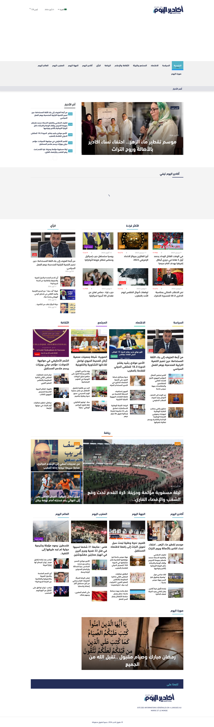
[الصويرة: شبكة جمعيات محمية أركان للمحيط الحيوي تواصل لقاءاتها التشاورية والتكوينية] (89, 341)
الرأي (98, 65)
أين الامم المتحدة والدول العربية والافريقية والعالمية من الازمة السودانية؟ (46, 280)
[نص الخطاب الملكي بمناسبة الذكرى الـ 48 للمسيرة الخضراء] (168, 277)
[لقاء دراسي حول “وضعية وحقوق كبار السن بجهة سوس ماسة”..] (175, 578)
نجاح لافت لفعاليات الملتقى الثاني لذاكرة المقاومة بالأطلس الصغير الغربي (43, 379)
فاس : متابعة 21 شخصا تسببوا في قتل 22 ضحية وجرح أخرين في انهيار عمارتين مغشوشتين (90, 550)
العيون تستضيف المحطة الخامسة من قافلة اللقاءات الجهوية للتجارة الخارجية (119, 395)
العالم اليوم (43, 65)
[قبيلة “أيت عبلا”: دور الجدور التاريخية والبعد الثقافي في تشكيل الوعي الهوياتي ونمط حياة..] (67, 294)
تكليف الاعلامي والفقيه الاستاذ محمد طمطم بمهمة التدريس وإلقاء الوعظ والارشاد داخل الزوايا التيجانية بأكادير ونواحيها (157, 561)
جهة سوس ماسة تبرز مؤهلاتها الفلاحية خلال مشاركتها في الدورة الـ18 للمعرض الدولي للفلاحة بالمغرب (119, 562)
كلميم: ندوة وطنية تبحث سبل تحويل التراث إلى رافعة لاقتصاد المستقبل (128, 546)
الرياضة (108, 65)
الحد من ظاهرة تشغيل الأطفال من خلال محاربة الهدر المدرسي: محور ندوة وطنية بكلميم (80, 392)
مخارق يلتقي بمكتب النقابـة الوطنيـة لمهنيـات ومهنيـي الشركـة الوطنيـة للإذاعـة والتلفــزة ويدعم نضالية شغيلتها (156, 415)
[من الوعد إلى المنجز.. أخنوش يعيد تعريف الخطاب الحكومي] (175, 399)
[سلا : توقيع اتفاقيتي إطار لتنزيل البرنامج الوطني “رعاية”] (99, 406)
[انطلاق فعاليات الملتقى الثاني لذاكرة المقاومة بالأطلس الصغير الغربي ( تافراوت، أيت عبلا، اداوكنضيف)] (137, 578)
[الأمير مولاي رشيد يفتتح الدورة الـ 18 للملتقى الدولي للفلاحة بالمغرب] (127, 344)
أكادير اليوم (87, 65)
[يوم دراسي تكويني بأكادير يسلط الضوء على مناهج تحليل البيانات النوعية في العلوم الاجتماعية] (99, 375)
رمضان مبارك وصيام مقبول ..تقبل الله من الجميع (132, 659)
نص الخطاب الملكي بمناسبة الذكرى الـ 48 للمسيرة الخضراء (168, 294)
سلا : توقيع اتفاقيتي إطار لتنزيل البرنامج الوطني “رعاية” (82, 404)
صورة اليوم (176, 74)
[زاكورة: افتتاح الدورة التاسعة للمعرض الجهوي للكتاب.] (61, 393)
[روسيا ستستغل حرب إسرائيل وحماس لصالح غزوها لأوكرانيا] (98, 241)
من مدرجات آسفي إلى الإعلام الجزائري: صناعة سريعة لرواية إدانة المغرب (58, 465)
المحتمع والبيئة (140, 65)
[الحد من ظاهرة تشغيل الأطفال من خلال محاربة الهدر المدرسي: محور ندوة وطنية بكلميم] (99, 392)
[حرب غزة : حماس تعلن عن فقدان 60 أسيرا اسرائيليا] (98, 277)
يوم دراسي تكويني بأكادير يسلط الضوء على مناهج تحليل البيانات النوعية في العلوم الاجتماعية (80, 376)
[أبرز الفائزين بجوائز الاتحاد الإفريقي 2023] (133, 241)
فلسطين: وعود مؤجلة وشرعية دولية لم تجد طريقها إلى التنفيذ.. (52, 549)
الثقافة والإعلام (122, 65)
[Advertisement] (107, 40)
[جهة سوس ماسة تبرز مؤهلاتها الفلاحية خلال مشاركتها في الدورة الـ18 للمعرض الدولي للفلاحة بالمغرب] (137, 561)
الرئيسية (177, 65)
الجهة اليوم (73, 65)
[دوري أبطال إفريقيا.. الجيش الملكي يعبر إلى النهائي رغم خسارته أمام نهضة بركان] (57, 488)
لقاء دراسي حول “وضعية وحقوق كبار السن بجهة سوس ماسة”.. (158, 578)
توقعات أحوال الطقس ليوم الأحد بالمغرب (134, 294)
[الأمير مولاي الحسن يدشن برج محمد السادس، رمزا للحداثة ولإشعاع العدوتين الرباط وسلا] (99, 565)
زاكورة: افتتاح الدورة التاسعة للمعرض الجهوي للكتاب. (44, 391)
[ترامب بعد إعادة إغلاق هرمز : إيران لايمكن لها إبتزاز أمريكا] (61, 563)
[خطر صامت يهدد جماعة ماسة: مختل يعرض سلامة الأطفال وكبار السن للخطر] (137, 594)
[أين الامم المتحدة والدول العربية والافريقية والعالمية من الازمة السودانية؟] (67, 281)
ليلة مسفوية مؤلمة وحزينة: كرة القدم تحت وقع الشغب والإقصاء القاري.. (134, 495)
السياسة (166, 65)
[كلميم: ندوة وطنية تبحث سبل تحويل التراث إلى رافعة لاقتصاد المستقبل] (127, 530)
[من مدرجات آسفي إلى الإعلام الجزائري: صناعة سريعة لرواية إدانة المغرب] (57, 455)
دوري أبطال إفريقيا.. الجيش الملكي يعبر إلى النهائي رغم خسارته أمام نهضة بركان (57, 498)
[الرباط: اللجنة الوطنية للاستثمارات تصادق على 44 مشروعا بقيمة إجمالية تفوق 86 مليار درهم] (137, 409)
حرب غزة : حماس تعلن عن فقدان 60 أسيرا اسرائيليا (100, 294)
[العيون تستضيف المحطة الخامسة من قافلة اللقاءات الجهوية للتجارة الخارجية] (137, 395)
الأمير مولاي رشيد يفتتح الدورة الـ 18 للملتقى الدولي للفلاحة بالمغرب (129, 366)
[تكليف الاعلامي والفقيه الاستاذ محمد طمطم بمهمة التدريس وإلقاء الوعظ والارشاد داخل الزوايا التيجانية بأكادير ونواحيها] (175, 558)
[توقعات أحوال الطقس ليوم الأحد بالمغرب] (133, 277)
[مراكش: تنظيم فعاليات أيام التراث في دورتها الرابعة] (61, 406)
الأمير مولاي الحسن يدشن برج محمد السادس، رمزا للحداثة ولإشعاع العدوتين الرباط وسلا (81, 566)
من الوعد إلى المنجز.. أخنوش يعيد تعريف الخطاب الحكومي (158, 397)
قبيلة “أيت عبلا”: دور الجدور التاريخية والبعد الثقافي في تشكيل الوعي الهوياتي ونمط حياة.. (45, 293)
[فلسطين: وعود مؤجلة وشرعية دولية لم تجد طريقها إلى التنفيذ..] (51, 531)
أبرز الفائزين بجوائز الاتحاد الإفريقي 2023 (136, 258)
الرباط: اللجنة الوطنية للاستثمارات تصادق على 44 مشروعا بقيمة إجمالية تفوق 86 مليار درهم (119, 411)
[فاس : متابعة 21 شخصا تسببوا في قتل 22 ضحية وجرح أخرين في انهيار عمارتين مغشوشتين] (89, 532)
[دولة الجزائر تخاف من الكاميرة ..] (67, 308)
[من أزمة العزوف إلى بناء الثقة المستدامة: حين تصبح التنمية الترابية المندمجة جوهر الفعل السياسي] (53, 245)
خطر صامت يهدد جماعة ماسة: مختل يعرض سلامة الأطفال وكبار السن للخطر (119, 595)
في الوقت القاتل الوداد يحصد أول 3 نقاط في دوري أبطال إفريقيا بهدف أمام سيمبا (168, 259)
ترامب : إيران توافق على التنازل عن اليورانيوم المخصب (42, 590)
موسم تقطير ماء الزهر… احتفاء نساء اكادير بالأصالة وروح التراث (132, 144)
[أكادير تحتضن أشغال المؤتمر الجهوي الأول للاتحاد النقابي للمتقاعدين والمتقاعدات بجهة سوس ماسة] (175, 379)
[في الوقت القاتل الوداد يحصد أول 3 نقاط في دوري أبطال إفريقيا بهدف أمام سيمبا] (168, 241)
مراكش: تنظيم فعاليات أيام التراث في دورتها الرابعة (43, 405)
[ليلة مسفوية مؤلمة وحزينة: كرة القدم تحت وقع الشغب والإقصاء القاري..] (133, 471)
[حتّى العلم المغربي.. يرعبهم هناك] (99, 596)
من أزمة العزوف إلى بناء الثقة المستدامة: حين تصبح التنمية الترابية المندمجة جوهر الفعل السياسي (54, 264)
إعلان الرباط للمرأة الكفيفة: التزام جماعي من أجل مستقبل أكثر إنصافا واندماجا (81, 582)
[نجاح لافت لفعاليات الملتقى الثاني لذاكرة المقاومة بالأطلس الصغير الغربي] (61, 378)
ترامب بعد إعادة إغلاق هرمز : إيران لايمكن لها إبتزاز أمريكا (43, 562)
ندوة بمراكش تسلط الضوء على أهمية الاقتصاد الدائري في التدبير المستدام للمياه (119, 381)
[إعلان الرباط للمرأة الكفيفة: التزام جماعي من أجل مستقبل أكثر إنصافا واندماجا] (99, 582)
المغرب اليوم (58, 65)
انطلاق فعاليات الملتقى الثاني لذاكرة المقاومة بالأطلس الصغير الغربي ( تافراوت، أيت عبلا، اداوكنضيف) (118, 579)
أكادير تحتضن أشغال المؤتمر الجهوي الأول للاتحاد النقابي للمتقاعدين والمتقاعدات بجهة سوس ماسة (157, 381)
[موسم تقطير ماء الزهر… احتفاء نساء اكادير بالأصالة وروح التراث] (132, 128)
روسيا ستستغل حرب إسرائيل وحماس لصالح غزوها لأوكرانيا (99, 258)
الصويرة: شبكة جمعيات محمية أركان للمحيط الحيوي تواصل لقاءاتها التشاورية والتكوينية (90, 360)
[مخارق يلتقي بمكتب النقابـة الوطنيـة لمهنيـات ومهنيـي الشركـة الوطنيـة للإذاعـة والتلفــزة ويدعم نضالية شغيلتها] (175, 412)
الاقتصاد (154, 65)
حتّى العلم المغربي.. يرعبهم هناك (82, 593)
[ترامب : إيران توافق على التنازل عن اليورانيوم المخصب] (61, 591)
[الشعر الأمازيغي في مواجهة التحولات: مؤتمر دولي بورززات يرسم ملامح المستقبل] (51, 343)
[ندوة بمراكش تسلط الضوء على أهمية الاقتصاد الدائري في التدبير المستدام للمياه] (137, 381)
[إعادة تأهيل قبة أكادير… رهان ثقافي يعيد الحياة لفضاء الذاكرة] (175, 592)
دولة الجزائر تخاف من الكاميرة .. (47, 304)
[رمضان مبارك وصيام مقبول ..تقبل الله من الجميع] (132, 643)
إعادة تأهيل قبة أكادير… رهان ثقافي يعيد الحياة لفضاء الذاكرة (157, 591)
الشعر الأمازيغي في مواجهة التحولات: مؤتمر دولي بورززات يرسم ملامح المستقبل (52, 364)
